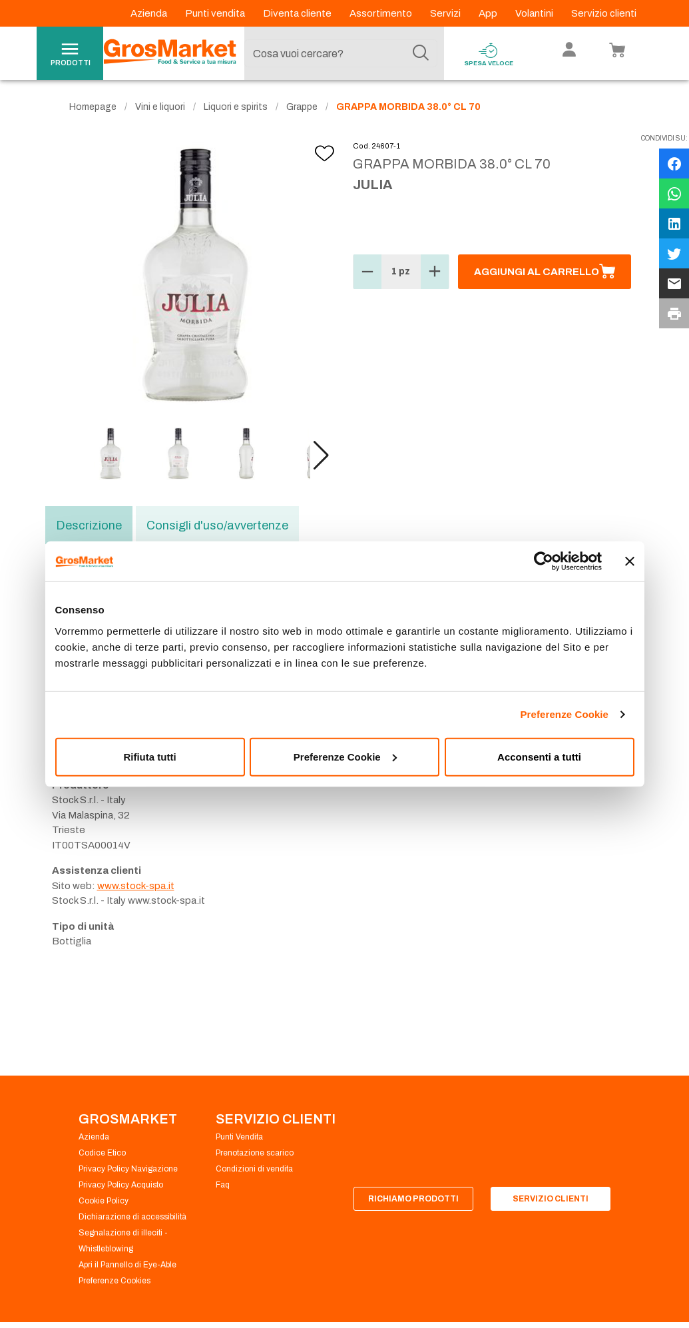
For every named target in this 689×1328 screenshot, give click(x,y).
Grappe (302, 107)
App (489, 13)
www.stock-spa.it (135, 885)
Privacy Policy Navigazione (128, 1168)
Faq (223, 1184)
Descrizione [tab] (89, 525)
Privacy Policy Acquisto (121, 1184)
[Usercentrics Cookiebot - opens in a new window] (543, 561)
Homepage (92, 107)
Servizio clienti (603, 13)
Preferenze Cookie (564, 714)
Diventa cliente (298, 13)
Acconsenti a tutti (539, 756)
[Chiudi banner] (629, 561)
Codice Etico (102, 1153)
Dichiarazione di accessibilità (132, 1216)
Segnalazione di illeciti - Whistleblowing (123, 1240)
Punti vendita (216, 13)
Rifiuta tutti (149, 756)
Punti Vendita (239, 1137)
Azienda (149, 13)
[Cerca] (421, 53)
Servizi (446, 13)
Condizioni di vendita (254, 1168)
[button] (321, 455)
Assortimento (381, 13)
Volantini (535, 13)
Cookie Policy (103, 1200)
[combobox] (341, 53)
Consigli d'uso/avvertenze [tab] (217, 525)
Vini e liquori (160, 107)
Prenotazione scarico (255, 1153)
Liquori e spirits (236, 107)
